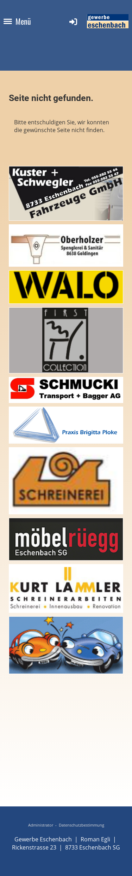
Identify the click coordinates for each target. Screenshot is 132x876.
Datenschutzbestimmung (81, 825)
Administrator (40, 825)
